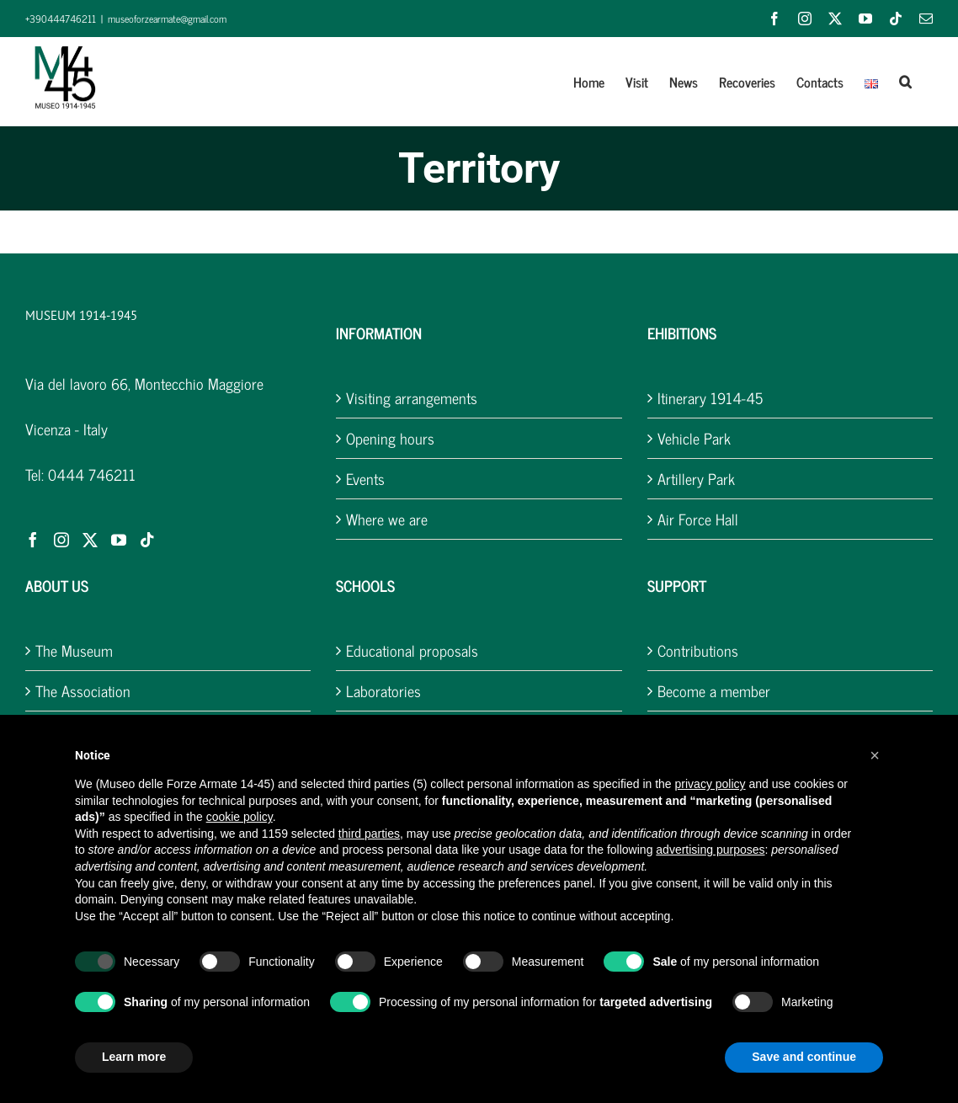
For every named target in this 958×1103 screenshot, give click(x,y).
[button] (905, 81)
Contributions (697, 650)
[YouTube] (118, 539)
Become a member (713, 690)
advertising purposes (710, 849)
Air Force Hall (697, 519)
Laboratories (383, 690)
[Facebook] (32, 539)
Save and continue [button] (804, 1056)
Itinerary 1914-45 (710, 397)
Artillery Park (696, 478)
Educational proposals (412, 650)
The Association (82, 690)
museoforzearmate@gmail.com (167, 18)
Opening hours (390, 438)
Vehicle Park (694, 438)
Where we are (387, 519)
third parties (369, 833)
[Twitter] (90, 539)
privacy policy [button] (710, 784)
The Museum (74, 650)
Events (365, 478)
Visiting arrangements (411, 397)
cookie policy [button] (239, 816)
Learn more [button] (134, 1056)
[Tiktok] (147, 539)
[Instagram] (61, 539)
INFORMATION (379, 332)
